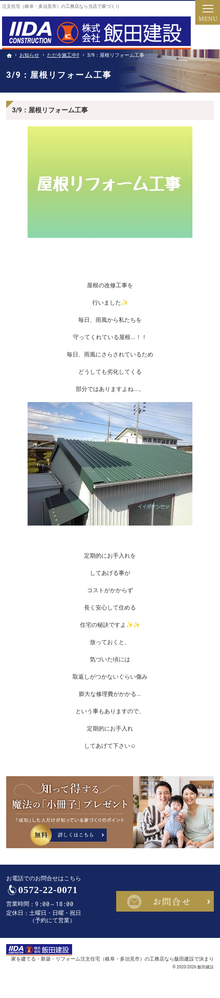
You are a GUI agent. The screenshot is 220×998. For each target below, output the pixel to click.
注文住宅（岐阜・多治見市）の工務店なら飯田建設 (137, 959)
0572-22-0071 (47, 889)
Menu (207, 12)
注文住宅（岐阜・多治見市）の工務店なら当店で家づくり (61, 6)
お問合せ (165, 901)
